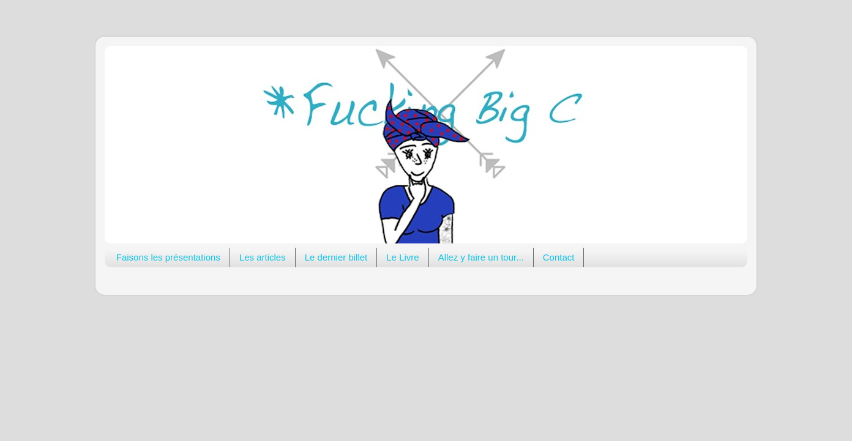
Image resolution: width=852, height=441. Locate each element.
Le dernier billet (336, 257)
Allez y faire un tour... (481, 257)
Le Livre (402, 257)
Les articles (262, 257)
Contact (559, 257)
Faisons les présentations (168, 257)
